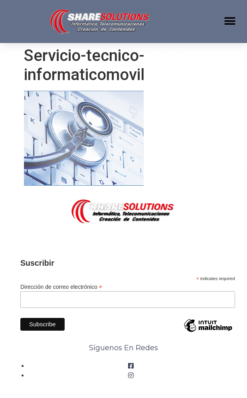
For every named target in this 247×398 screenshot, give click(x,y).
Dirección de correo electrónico (61, 286)
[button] (230, 21)
